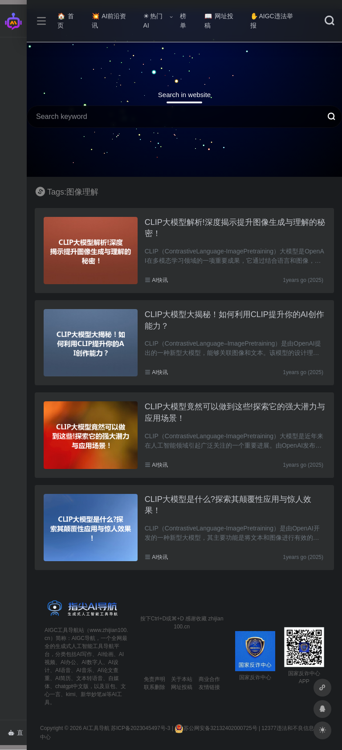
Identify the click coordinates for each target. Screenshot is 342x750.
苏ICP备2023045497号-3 (140, 728)
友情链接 (209, 687)
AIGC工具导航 (62, 630)
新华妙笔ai (93, 694)
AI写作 (84, 654)
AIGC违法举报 (271, 20)
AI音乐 (84, 670)
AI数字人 (91, 662)
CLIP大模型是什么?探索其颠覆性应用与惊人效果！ (228, 505)
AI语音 (63, 670)
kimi (70, 694)
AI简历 (63, 678)
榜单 (183, 20)
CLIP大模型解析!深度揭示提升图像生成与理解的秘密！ (235, 228)
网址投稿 (218, 20)
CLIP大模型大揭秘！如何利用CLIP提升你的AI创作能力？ (234, 320)
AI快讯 (159, 280)
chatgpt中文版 (72, 686)
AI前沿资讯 (109, 20)
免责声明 (154, 679)
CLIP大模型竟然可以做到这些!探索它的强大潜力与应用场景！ (235, 412)
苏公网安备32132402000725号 (216, 728)
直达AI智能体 (17, 735)
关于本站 (181, 679)
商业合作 (209, 679)
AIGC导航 (83, 638)
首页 (65, 20)
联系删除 (154, 687)
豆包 (110, 686)
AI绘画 (105, 654)
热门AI (153, 20)
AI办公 (68, 662)
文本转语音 (89, 678)
